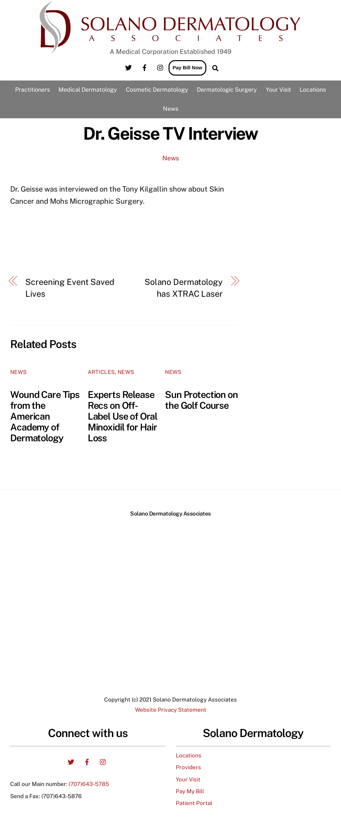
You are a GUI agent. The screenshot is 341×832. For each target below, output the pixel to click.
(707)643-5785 (89, 784)
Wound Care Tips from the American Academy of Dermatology (45, 416)
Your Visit (278, 89)
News (170, 108)
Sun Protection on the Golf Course (201, 400)
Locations (313, 89)
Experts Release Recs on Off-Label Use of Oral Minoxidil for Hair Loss (123, 416)
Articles (101, 372)
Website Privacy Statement (170, 709)
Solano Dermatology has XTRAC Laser (184, 288)
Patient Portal (194, 803)
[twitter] (128, 66)
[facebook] (144, 66)
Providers (188, 767)
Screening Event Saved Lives (69, 288)
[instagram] (160, 66)
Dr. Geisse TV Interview (170, 133)
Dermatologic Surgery (227, 89)
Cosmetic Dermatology (157, 89)
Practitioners (32, 89)
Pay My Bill (190, 791)
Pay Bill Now (187, 67)
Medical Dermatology (87, 89)
